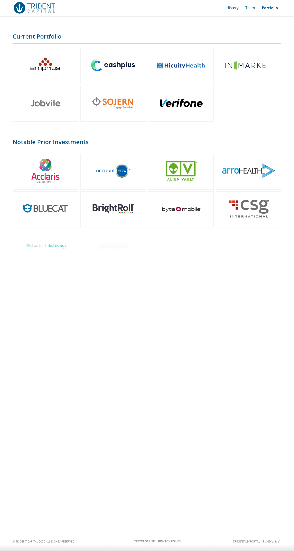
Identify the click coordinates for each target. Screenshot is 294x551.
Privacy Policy (169, 541)
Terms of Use (144, 541)
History (232, 7)
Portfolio (270, 7)
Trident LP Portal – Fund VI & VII (257, 541)
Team (250, 7)
